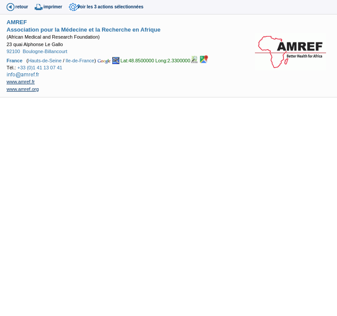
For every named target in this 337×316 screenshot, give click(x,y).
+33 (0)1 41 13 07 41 (39, 67)
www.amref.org (23, 89)
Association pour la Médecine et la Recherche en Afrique (84, 29)
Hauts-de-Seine (44, 60)
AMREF (17, 22)
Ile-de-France (80, 60)
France (14, 60)
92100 (13, 51)
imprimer (52, 6)
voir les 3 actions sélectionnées (110, 6)
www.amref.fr (21, 81)
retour (21, 6)
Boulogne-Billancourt (45, 51)
